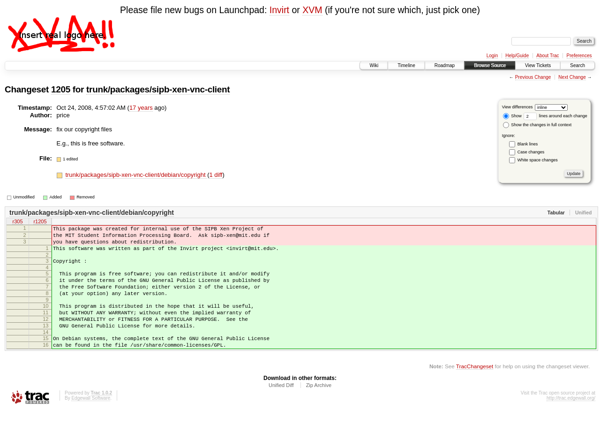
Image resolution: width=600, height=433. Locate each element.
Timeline (406, 65)
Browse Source (490, 65)
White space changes (538, 160)
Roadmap (445, 65)
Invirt (279, 10)
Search (577, 65)
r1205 (39, 222)
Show (512, 116)
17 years (141, 107)
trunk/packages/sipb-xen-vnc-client (158, 89)
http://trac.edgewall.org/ (571, 420)
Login (492, 55)
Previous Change (533, 77)
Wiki (373, 65)
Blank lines (528, 144)
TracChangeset (474, 389)
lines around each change (555, 116)
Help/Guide (517, 55)
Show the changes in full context (537, 124)
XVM (312, 10)
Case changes (531, 152)
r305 (17, 222)
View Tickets (538, 65)
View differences (517, 107)
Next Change (571, 77)
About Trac (547, 55)
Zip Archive (318, 407)
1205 (60, 89)
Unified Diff (281, 407)
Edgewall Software (90, 420)
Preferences (579, 55)
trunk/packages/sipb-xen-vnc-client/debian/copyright (136, 174)
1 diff (216, 174)
